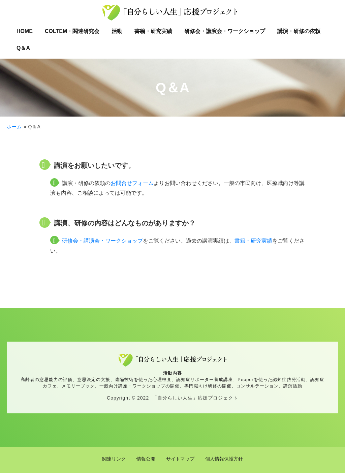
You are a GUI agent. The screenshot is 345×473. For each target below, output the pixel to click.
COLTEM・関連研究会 (72, 31)
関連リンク (114, 459)
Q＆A (23, 48)
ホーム (14, 126)
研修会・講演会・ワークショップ (224, 31)
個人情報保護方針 (224, 459)
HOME (25, 31)
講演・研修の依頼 (298, 31)
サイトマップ (180, 459)
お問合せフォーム (132, 183)
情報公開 (145, 459)
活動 (117, 31)
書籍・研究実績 (153, 31)
